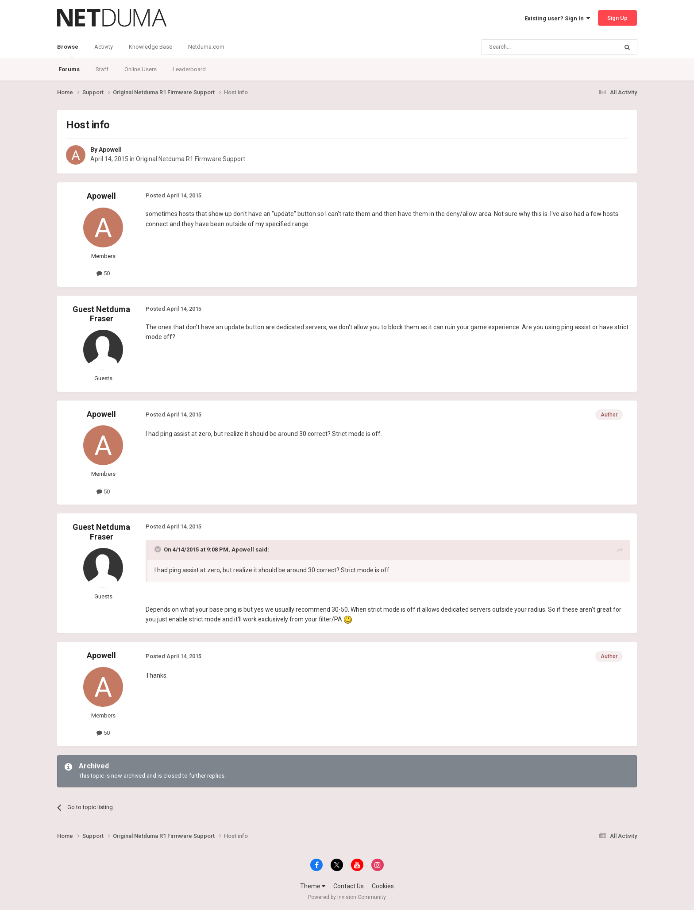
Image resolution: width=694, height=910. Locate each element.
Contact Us (348, 886)
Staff (102, 69)
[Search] (528, 47)
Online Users (140, 69)
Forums (69, 69)
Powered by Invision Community (347, 897)
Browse (67, 50)
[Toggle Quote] (158, 549)
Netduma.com (206, 46)
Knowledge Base (150, 46)
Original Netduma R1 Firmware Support (190, 158)
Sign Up (617, 18)
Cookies (383, 886)
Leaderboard (189, 69)
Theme (312, 886)
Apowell (110, 149)
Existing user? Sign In (557, 18)
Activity (103, 46)
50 (103, 273)
